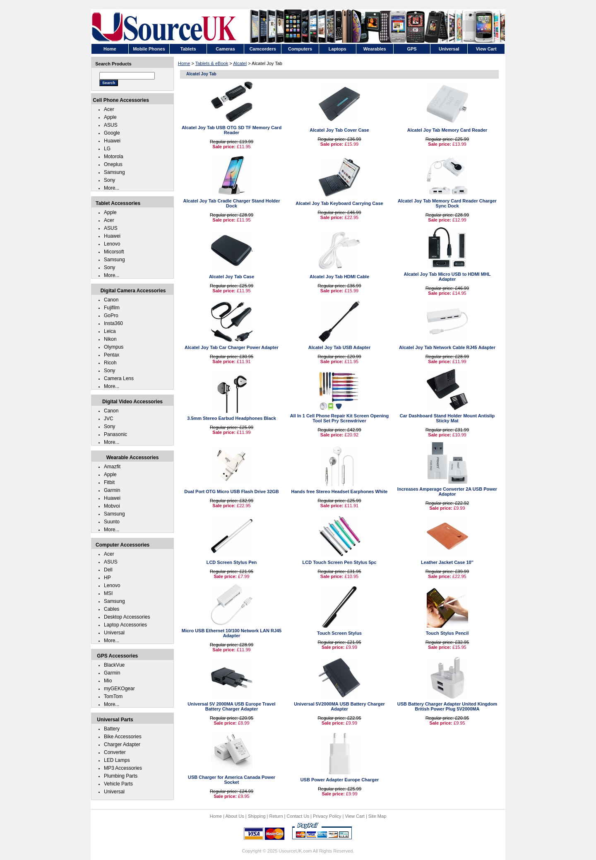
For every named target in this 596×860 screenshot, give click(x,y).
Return (276, 816)
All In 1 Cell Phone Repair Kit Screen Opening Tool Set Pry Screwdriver (339, 418)
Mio (108, 681)
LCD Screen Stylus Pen (232, 562)
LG (107, 149)
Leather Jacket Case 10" (447, 562)
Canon (111, 300)
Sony (109, 180)
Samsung (114, 172)
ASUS (111, 125)
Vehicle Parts (118, 784)
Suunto (112, 522)
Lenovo (112, 244)
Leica (110, 331)
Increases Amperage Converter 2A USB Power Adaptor (447, 491)
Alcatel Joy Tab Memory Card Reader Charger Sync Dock (447, 203)
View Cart (354, 816)
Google (112, 133)
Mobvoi (112, 506)
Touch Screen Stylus (339, 633)
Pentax (111, 355)
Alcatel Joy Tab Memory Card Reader (447, 130)
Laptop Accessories (125, 625)
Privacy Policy (327, 816)
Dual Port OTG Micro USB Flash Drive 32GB (231, 491)
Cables (111, 609)
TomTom (113, 696)
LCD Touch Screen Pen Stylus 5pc (340, 562)
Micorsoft (114, 252)
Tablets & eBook (211, 63)
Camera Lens (119, 378)
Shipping (257, 816)
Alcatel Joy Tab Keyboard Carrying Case (339, 203)
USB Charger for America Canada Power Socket (231, 780)
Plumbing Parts (120, 776)
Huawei (112, 141)
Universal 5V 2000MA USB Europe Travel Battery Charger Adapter (231, 706)
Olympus (113, 347)
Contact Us (298, 816)
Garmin (112, 490)
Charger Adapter (122, 744)
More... (111, 188)
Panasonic (115, 434)
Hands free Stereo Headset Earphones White (339, 491)
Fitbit (109, 482)
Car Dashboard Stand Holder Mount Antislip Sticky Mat (447, 418)
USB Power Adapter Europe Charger (339, 779)
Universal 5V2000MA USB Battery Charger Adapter (339, 706)
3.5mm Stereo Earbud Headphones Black (231, 418)
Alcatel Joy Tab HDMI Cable (339, 276)
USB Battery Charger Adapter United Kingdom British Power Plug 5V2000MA (447, 706)
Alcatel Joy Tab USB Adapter (339, 347)
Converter (115, 752)
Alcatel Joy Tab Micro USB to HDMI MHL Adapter (447, 277)
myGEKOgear (119, 688)
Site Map (377, 816)
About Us (234, 816)
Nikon (110, 339)
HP (107, 578)
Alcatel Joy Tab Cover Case (339, 130)
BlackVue (114, 665)
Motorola (113, 156)
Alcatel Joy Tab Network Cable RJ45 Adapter (447, 347)
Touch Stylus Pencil (447, 633)
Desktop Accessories (127, 617)
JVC (108, 419)
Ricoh (110, 363)
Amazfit (112, 467)
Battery (112, 729)
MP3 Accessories (123, 768)
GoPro (111, 315)
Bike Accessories (123, 737)
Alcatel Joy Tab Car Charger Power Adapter (232, 347)
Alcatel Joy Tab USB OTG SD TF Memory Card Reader (231, 130)
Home (184, 63)
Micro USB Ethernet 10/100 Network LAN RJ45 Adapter (231, 633)
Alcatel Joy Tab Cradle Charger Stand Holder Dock (231, 203)
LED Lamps (117, 760)
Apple (110, 117)
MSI (108, 593)
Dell (108, 570)
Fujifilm (112, 308)
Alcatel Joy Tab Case (231, 276)
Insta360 (113, 323)
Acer (109, 109)
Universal (114, 633)
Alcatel (240, 63)
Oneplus (113, 164)
